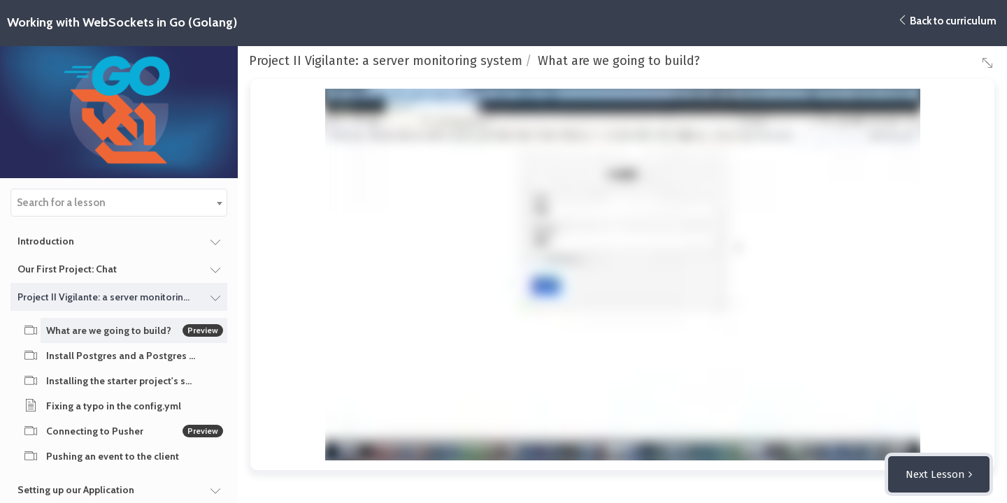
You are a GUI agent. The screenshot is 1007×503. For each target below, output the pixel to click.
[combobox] (118, 203)
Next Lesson (935, 474)
